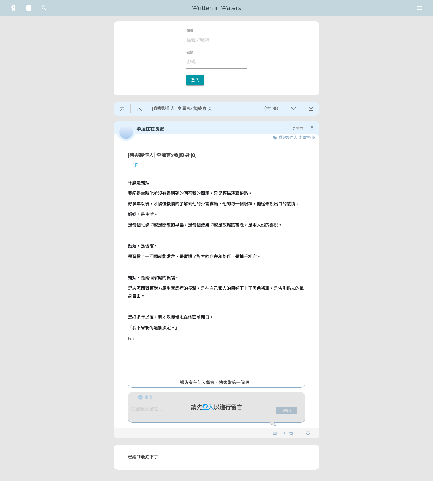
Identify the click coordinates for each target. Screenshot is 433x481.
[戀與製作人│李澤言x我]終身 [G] (162, 155)
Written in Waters (216, 7)
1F (132, 165)
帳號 (189, 31)
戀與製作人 (288, 137)
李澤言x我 (307, 137)
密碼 (189, 53)
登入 (195, 80)
